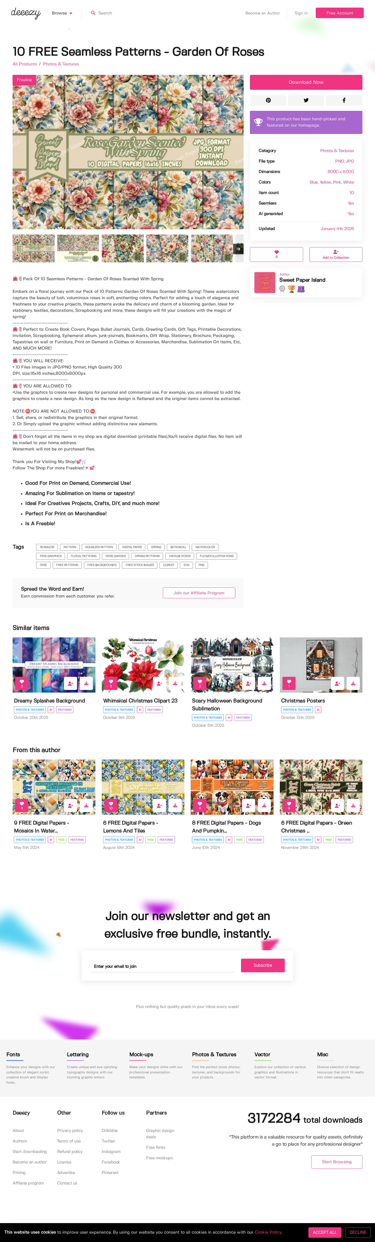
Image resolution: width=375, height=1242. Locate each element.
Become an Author (266, 13)
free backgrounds (101, 565)
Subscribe (263, 965)
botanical (178, 547)
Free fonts (155, 1148)
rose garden (116, 556)
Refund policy (70, 1152)
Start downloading (30, 1152)
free (43, 565)
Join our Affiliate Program (199, 593)
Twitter (108, 1141)
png (201, 565)
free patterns (67, 565)
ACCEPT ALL (325, 1232)
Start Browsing (337, 1162)
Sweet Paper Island (302, 280)
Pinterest (110, 1173)
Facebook (111, 1162)
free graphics (51, 556)
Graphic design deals (160, 1134)
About (18, 1131)
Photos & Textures (61, 64)
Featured (65, 710)
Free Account (339, 13)
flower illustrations (216, 556)
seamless (47, 547)
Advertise (66, 1173)
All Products (25, 64)
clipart (168, 565)
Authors (20, 1141)
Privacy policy (70, 1131)
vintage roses (180, 556)
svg (186, 565)
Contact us (67, 1183)
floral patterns (84, 556)
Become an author (29, 1162)
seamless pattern (99, 547)
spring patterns (147, 556)
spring (156, 547)
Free (61, 840)
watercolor (205, 547)
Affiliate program (28, 1183)
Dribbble (110, 1131)
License (64, 1162)
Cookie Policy (268, 1232)
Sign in (301, 13)
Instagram (111, 1152)
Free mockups (159, 1158)
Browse (67, 13)
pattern (69, 547)
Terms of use (69, 1141)
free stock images (140, 565)
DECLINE (358, 1232)
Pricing (19, 1173)
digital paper (132, 547)
